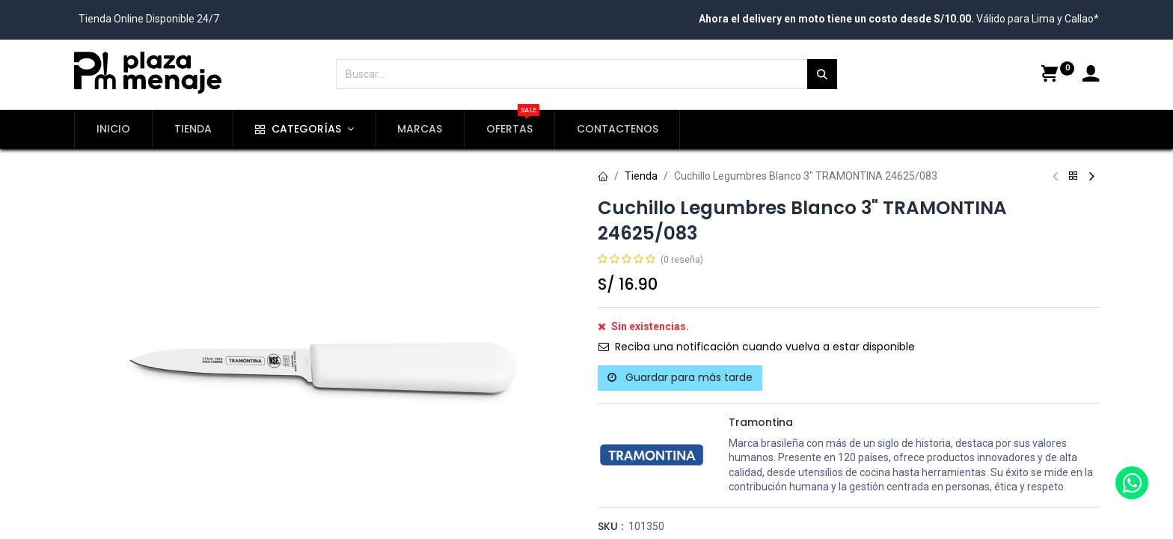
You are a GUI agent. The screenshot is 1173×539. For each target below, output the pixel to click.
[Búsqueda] (822, 74)
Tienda (641, 176)
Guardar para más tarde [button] (680, 377)
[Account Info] (1090, 76)
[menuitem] (113, 129)
